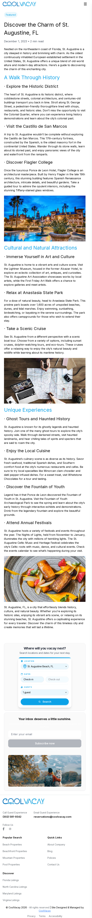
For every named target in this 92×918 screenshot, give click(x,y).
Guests (28, 687)
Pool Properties (11, 864)
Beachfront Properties (15, 851)
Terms (42, 916)
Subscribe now (45, 743)
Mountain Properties (14, 857)
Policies (51, 857)
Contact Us (53, 864)
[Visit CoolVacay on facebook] (3, 828)
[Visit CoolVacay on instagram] (10, 829)
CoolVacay (45, 910)
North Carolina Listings (15, 886)
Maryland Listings (12, 893)
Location (29, 661)
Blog (49, 851)
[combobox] (45, 666)
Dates (27, 674)
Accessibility (55, 916)
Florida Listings (11, 880)
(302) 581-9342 (12, 816)
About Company (56, 844)
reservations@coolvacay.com (52, 816)
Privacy (31, 916)
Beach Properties (12, 844)
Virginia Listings (11, 900)
